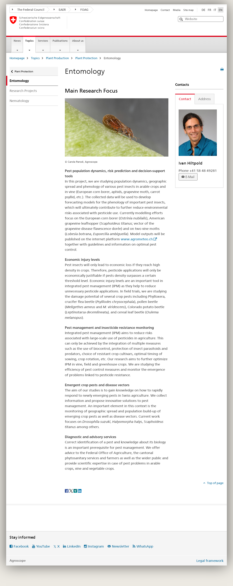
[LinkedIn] (79, 490)
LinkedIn (74, 546)
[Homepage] (74, 22)
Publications (60, 40)
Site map (188, 10)
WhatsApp (145, 546)
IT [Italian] (215, 10)
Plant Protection (86, 58)
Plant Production (57, 58)
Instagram (96, 546)
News (17, 40)
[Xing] (75, 490)
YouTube (43, 546)
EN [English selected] (221, 10)
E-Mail (189, 177)
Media (176, 10)
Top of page (214, 483)
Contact (165, 10)
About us (78, 40)
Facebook (21, 546)
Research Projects (23, 91)
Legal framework (209, 560)
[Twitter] (71, 490)
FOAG (81, 9)
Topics (30, 42)
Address (204, 99)
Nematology (19, 101)
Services (43, 40)
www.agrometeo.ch (137, 239)
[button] (182, 19)
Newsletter (120, 546)
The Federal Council (28, 9)
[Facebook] (67, 490)
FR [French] (209, 10)
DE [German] (203, 10)
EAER (60, 9)
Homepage (151, 10)
